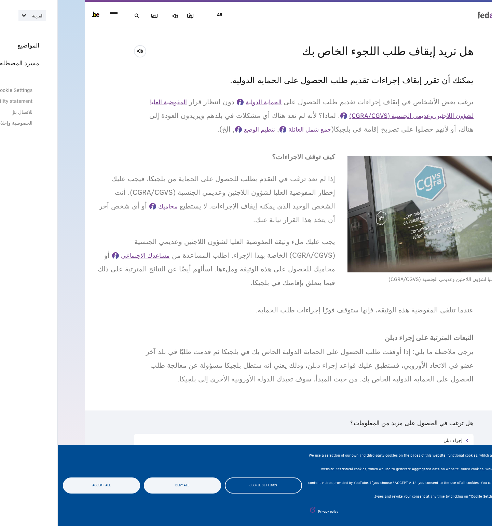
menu (56, 14)
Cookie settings (205, 486)
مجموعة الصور (153, 16)
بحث (82, 16)
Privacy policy (270, 512)
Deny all (125, 486)
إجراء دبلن (395, 440)
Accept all (44, 486)
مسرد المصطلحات (106, 16)
